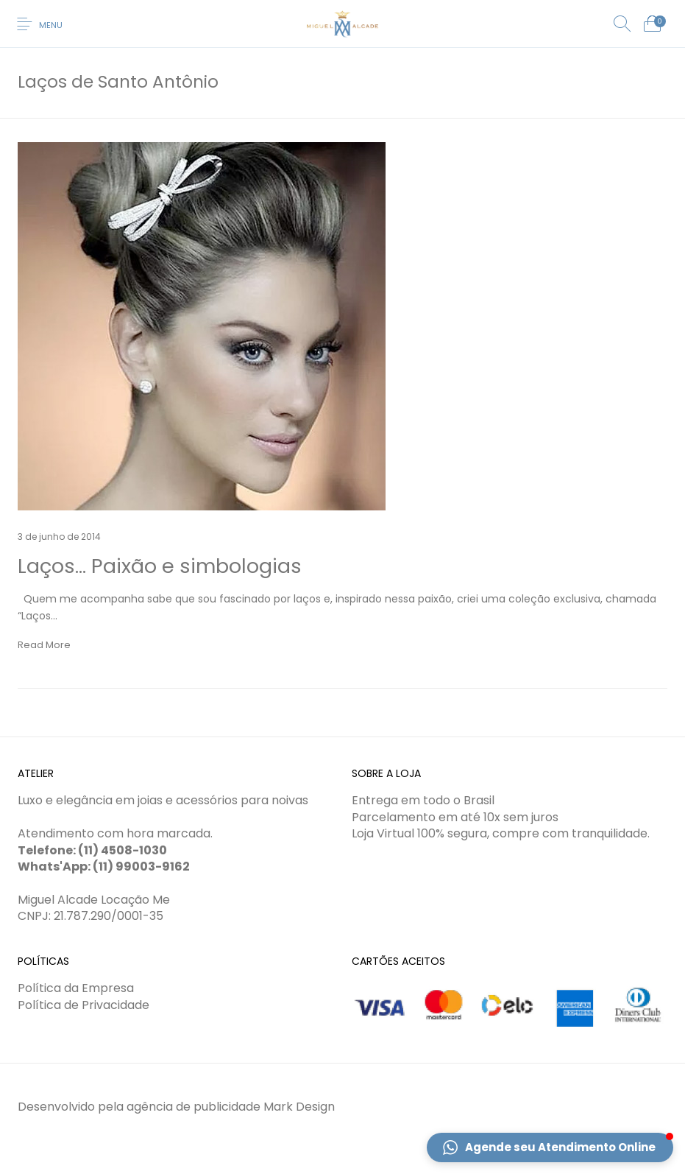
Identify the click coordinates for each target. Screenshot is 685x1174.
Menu (51, 25)
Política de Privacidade (83, 1005)
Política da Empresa (76, 988)
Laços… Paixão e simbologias (160, 566)
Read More (44, 645)
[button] (550, 1147)
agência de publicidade (193, 1106)
